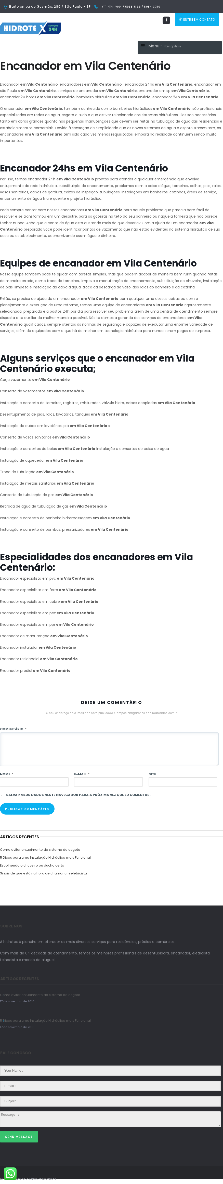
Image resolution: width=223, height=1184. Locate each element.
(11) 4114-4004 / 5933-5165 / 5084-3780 (130, 7)
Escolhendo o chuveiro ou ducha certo (32, 865)
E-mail (81, 774)
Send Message (19, 1137)
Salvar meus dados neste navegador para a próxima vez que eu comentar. (78, 794)
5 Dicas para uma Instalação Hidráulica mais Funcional (45, 857)
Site (152, 774)
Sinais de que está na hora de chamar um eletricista (43, 873)
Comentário (13, 729)
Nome (6, 774)
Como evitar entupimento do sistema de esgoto (40, 849)
